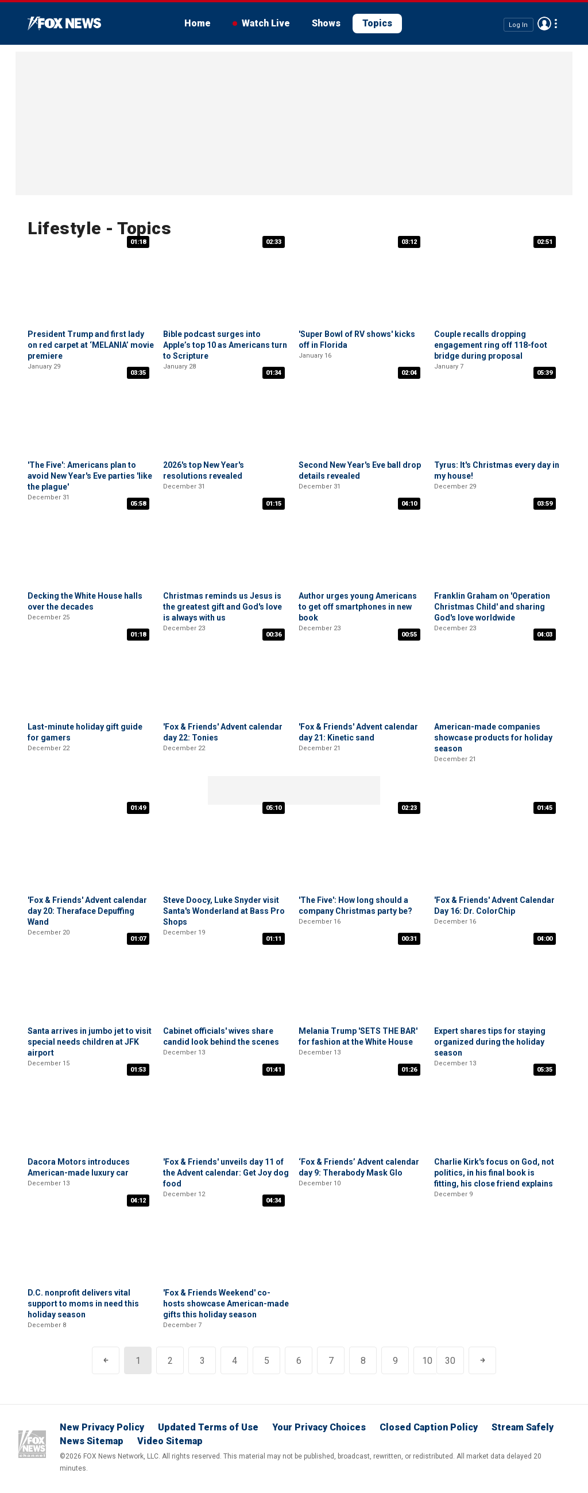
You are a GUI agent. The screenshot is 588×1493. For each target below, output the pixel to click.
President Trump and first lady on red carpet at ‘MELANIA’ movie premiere (91, 344)
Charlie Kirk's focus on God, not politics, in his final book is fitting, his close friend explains (494, 1172)
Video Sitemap (170, 1441)
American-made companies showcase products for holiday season (493, 737)
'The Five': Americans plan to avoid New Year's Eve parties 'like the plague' (90, 475)
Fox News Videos (64, 23)
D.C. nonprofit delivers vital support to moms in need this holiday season (83, 1303)
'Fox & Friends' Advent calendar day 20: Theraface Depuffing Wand (87, 910)
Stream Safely (523, 1427)
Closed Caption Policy (429, 1427)
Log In (518, 24)
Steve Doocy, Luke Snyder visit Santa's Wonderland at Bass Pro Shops (224, 910)
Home (197, 23)
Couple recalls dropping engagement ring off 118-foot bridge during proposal (490, 344)
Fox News (32, 1444)
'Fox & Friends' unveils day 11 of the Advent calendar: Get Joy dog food (226, 1172)
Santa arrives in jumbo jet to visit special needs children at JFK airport (90, 1041)
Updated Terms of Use (208, 1427)
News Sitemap (91, 1441)
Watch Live (266, 23)
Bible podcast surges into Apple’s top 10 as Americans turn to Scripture (225, 344)
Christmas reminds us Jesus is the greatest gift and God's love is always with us (222, 606)
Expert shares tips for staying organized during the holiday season (490, 1041)
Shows (326, 23)
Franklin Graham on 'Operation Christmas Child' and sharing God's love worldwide (492, 606)
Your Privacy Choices (319, 1427)
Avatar (544, 23)
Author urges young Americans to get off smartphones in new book (358, 606)
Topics (377, 23)
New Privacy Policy (102, 1427)
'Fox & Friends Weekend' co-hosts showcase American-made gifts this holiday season (226, 1303)
